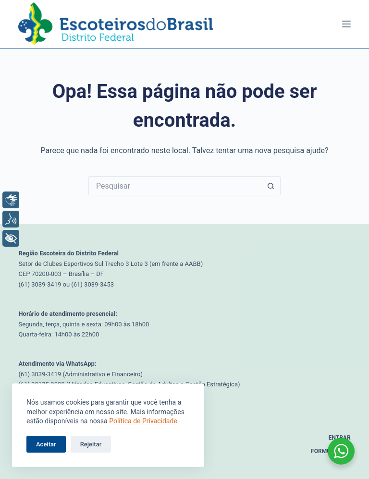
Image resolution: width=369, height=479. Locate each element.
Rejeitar (91, 444)
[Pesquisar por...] (174, 185)
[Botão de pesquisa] (271, 185)
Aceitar (46, 444)
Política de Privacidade (143, 421)
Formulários (331, 451)
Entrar (340, 437)
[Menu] (346, 24)
